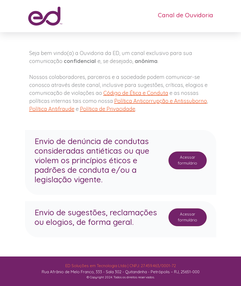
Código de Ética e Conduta (135, 93)
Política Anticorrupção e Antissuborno (160, 101)
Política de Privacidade (107, 109)
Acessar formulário (187, 160)
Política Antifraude (51, 109)
